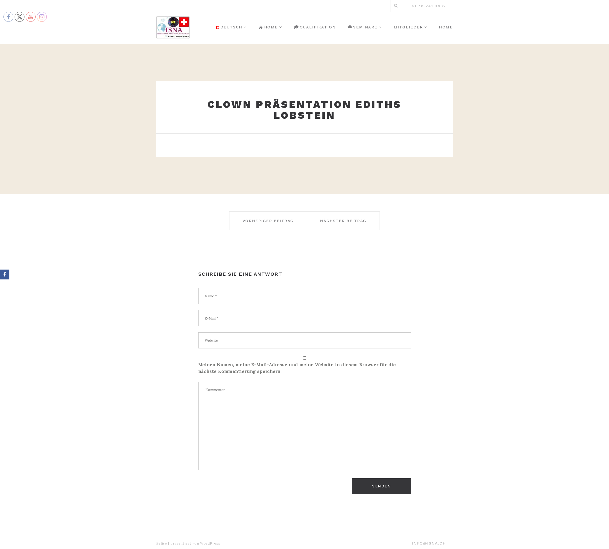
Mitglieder (408, 27)
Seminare (362, 27)
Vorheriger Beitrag (264, 220)
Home (268, 27)
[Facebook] (4, 274)
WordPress (210, 541)
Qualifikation (315, 27)
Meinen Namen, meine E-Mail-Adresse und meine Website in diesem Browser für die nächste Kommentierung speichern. (297, 368)
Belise (161, 541)
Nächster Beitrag (347, 220)
